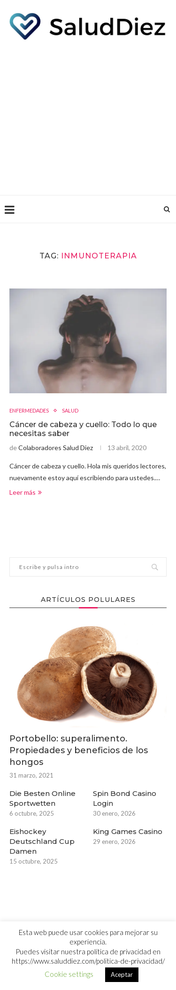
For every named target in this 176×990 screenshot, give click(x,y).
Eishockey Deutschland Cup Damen (42, 841)
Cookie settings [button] (69, 974)
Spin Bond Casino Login (124, 798)
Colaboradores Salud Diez (55, 448)
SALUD (70, 410)
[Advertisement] (88, 115)
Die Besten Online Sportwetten (42, 798)
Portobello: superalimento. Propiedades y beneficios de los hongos (78, 750)
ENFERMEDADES (29, 410)
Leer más (25, 492)
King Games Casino (127, 831)
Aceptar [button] (122, 974)
